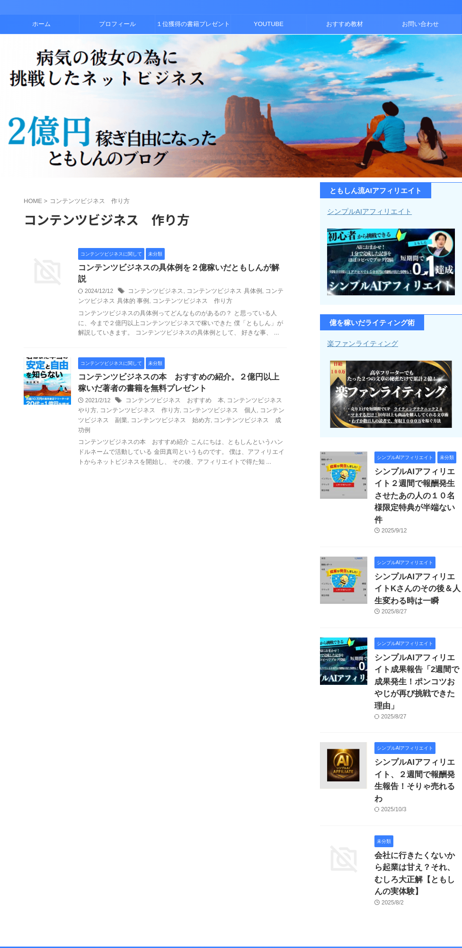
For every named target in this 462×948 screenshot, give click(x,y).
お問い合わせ (420, 23)
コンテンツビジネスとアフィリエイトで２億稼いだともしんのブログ (231, 908)
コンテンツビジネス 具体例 (217, 280)
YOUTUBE (269, 23)
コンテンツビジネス (153, 280)
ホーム (41, 23)
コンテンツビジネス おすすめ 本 (170, 391)
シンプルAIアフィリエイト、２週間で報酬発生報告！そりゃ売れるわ (417, 731)
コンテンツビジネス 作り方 (172, 290)
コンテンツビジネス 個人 (203, 401)
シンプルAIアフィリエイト (366, 211)
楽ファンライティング (360, 342)
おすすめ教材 (344, 23)
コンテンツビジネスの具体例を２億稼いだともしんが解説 (176, 268)
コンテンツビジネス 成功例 (218, 411)
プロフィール (117, 23)
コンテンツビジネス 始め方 (141, 411)
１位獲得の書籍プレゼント (193, 23)
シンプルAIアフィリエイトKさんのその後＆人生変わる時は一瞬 (417, 567)
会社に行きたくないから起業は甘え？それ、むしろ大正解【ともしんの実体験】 (417, 808)
